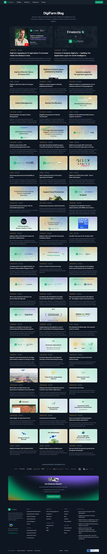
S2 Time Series (30, 537)
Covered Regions (31, 521)
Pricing (28, 523)
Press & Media (67, 521)
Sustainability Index (32, 530)
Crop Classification (31, 532)
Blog (65, 516)
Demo (65, 532)
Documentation (68, 527)
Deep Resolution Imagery (33, 514)
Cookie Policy (30, 550)
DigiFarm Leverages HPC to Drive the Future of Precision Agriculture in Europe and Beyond (89, 537)
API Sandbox (67, 530)
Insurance (48, 519)
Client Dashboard (31, 519)
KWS (47, 527)
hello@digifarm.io (13, 533)
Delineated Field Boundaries (34, 511)
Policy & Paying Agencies (52, 511)
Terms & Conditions (21, 550)
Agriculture (49, 516)
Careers (66, 514)
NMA (47, 530)
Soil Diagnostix (50, 525)
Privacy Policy (37, 550)
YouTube (66, 550)
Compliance (49, 514)
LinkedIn (61, 550)
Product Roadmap (31, 516)
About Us (66, 511)
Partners (66, 519)
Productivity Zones (31, 535)
